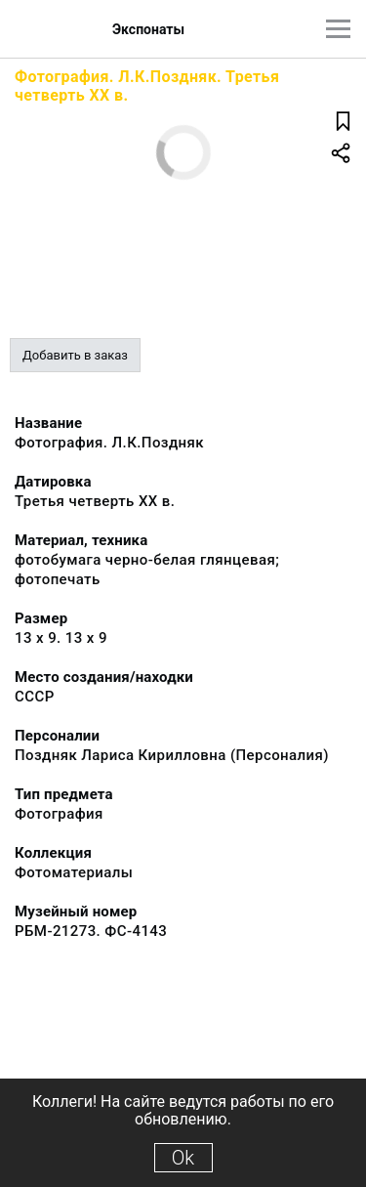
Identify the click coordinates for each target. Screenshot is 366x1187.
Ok (183, 1157)
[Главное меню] (338, 29)
